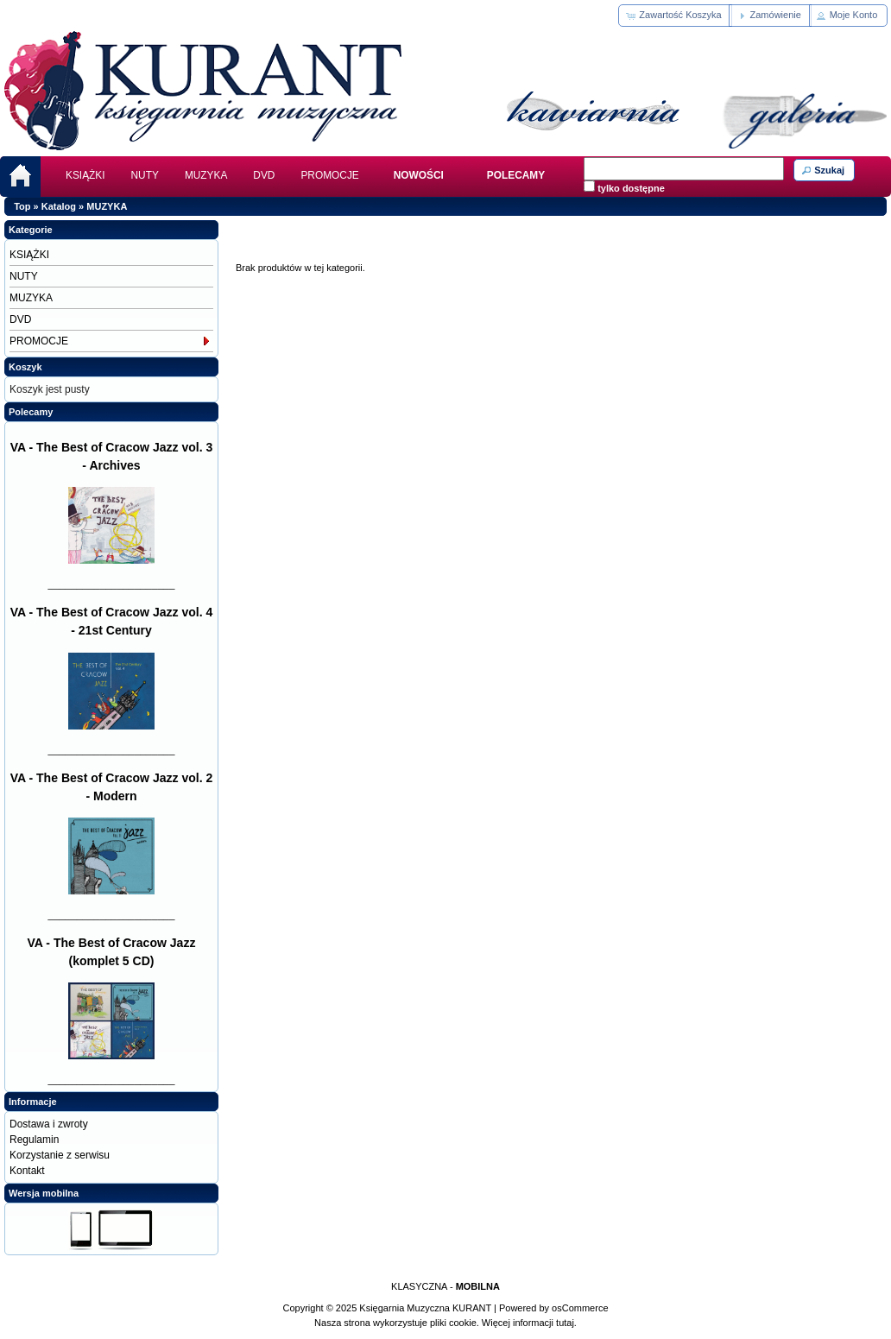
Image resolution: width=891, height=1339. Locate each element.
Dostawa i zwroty (48, 1124)
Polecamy (31, 412)
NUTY (145, 175)
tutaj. (565, 1322)
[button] (674, 15)
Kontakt (27, 1171)
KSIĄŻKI (85, 175)
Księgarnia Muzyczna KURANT (425, 1308)
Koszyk (25, 367)
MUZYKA (206, 175)
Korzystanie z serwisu (59, 1155)
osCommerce (580, 1308)
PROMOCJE (329, 175)
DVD (264, 175)
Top (22, 206)
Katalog (58, 206)
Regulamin (34, 1140)
